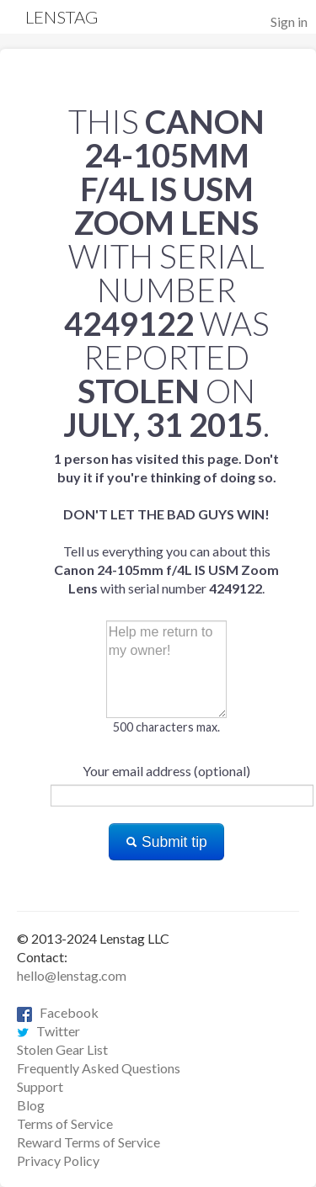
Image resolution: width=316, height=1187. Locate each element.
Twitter (48, 1031)
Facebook (58, 1012)
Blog (31, 1105)
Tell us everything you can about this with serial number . (166, 523)
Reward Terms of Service (88, 1142)
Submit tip (166, 841)
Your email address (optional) (166, 771)
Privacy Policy (58, 1160)
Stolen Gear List (62, 1049)
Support (40, 1086)
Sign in (289, 21)
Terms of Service (65, 1123)
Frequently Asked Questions (98, 1068)
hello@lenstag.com (71, 975)
